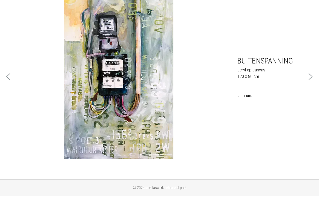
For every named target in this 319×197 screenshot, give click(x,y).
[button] (8, 76)
